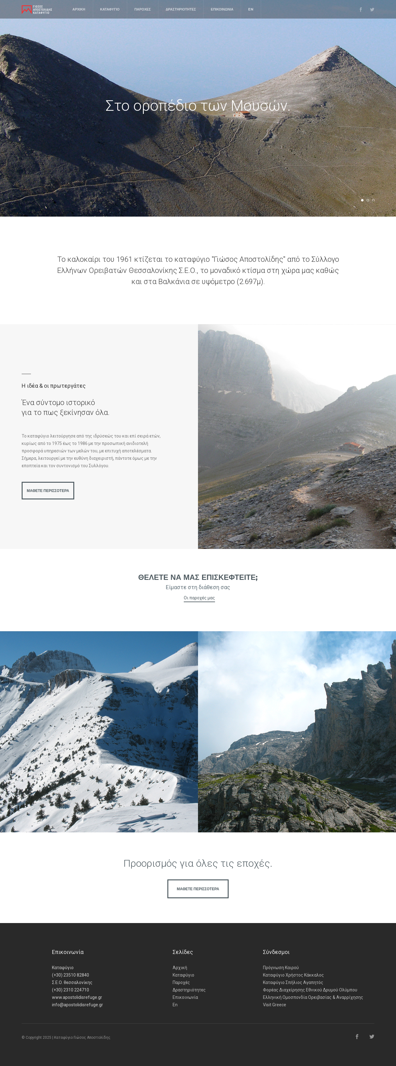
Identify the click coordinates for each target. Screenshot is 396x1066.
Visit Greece (274, 1004)
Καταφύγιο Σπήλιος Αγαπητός (293, 982)
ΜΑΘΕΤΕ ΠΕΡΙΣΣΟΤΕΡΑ (48, 490)
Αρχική (180, 967)
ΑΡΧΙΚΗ (78, 9)
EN (250, 9)
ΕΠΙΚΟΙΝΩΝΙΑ (222, 9)
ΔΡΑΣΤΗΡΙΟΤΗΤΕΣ (181, 9)
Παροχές (181, 982)
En (175, 1004)
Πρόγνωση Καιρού (281, 967)
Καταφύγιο (183, 975)
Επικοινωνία (185, 997)
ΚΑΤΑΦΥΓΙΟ (110, 9)
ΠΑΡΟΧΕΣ (142, 9)
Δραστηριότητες (189, 989)
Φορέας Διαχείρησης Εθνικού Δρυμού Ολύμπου (310, 989)
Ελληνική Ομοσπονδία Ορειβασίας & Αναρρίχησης (313, 997)
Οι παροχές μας (199, 598)
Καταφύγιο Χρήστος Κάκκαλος (293, 975)
